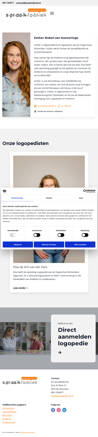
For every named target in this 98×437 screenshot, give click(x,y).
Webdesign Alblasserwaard (27, 432)
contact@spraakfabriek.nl (28, 3)
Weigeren (18, 244)
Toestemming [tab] (17, 198)
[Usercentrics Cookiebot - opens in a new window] (85, 191)
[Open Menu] (52, 13)
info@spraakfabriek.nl (62, 396)
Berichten (7, 415)
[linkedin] (64, 410)
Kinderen (6, 418)
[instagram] (59, 410)
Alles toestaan (80, 244)
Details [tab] (49, 198)
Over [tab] (81, 198)
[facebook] (53, 410)
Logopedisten (9, 411)
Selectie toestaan (49, 244)
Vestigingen (8, 408)
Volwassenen (8, 422)
